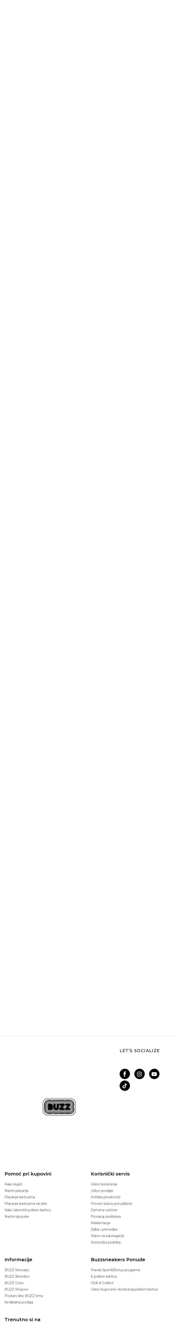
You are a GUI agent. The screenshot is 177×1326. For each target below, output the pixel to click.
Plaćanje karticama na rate (26, 1150)
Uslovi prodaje (102, 1137)
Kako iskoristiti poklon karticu (28, 1156)
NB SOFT (102, 1313)
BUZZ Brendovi (17, 1222)
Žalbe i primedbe (104, 1175)
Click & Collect (102, 1229)
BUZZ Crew (14, 1229)
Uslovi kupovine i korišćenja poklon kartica (124, 1235)
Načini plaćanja (16, 1137)
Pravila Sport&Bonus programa (115, 1216)
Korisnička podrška (106, 1188)
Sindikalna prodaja (19, 1248)
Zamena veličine (104, 1156)
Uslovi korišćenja (104, 1130)
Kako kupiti (13, 1130)
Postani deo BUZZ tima (24, 1242)
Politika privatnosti (105, 1143)
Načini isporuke (17, 1162)
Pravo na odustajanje (107, 1182)
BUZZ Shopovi (16, 1235)
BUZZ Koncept (17, 1216)
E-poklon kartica (104, 1222)
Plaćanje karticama (20, 1143)
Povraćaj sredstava (106, 1162)
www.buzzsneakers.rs (64, 1313)
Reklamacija (100, 1169)
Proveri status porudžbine (111, 1150)
